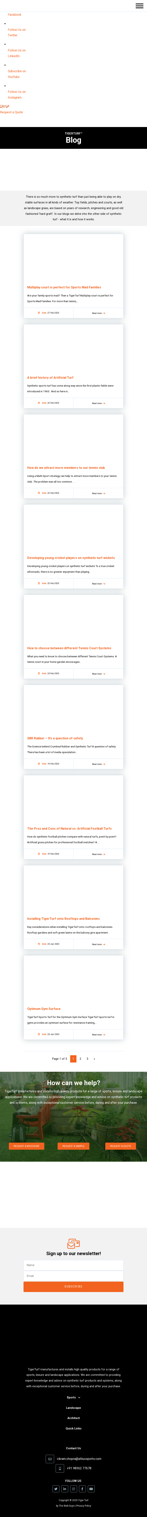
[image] (15, 14)
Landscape (73, 1408)
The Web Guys (66, 1505)
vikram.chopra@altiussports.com (79, 1459)
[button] (139, 6)
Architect (73, 1418)
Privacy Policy (83, 1505)
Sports (71, 1397)
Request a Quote (11, 112)
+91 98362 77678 (79, 1468)
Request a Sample (73, 1146)
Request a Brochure (26, 1146)
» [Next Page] (94, 1059)
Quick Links (74, 1428)
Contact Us (73, 1448)
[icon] (1, 106)
